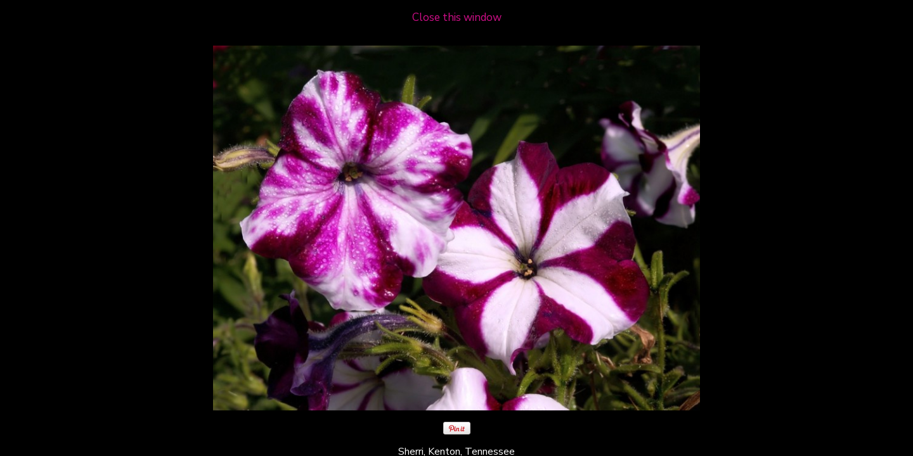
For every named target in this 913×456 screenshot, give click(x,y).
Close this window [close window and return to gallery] (457, 17)
